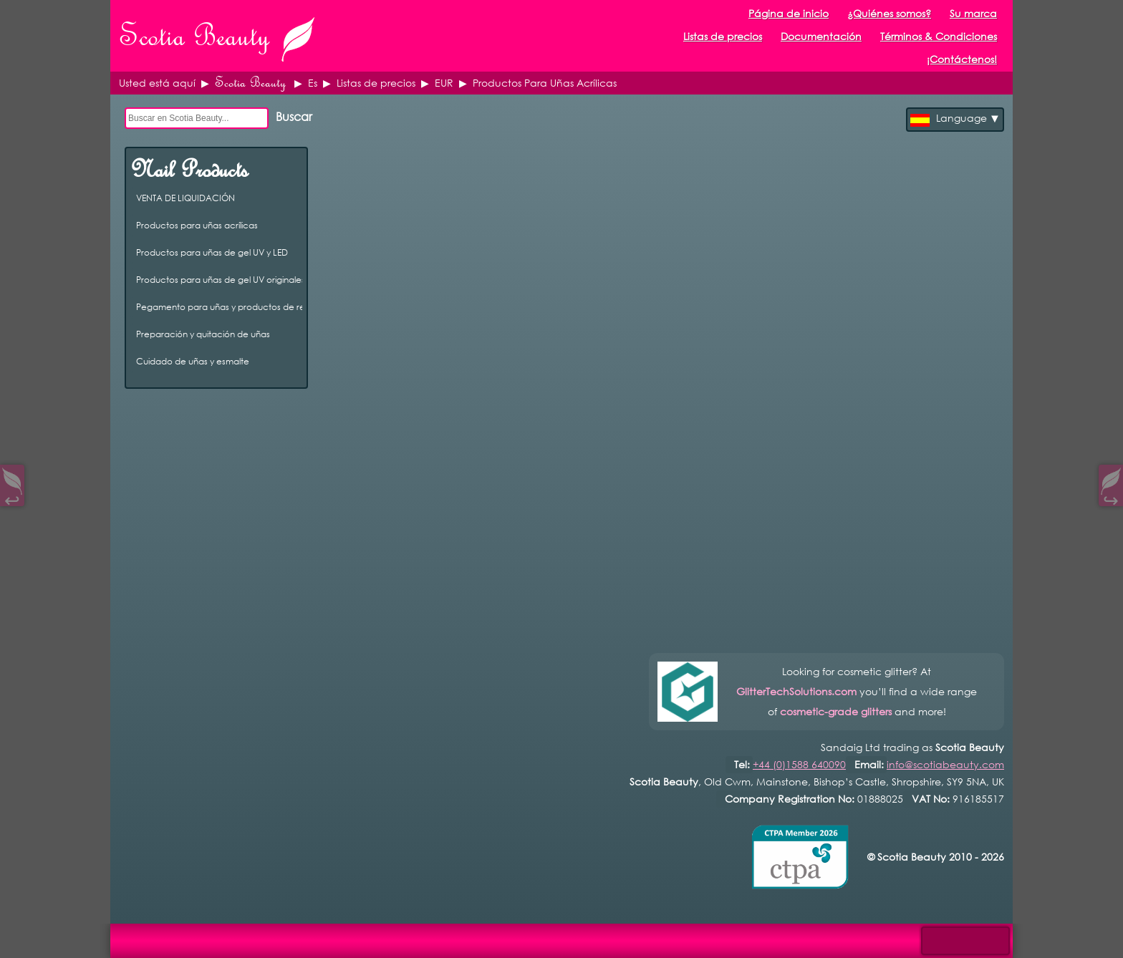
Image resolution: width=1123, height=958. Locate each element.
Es (312, 83)
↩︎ (12, 497)
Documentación (821, 36)
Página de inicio (788, 13)
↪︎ (1111, 497)
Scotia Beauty (250, 83)
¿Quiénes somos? (889, 13)
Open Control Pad (21, 937)
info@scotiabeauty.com (945, 764)
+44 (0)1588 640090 (799, 764)
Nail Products (189, 169)
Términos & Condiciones (938, 36)
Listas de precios (376, 83)
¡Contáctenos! (962, 59)
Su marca (973, 13)
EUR (444, 83)
